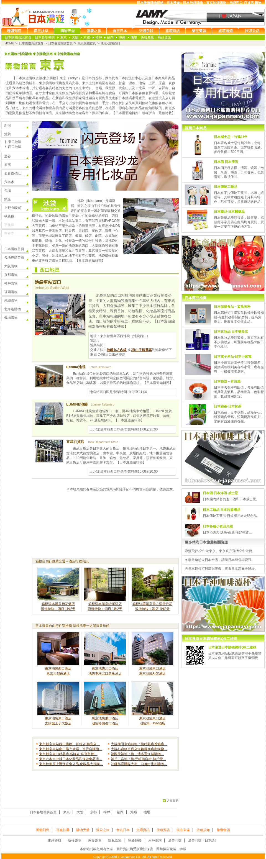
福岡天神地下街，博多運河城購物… (137, 754)
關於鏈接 (134, 840)
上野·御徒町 (13, 208)
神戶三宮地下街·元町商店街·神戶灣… (138, 759)
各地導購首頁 (14, 258)
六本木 (9, 182)
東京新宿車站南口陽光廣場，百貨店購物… (70, 749)
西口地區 (14, 147)
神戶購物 (10, 283)
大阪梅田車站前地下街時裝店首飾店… (139, 744)
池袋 (7, 134)
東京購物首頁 (87, 43)
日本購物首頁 (14, 249)
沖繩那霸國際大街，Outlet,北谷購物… (139, 764)
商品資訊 (164, 37)
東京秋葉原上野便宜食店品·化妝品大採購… (71, 764)
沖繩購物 (10, 300)
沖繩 (122, 37)
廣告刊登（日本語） (203, 840)
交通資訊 (143, 830)
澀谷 (7, 156)
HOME (9, 43)
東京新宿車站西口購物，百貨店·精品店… (69, 744)
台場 (7, 191)
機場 (134, 37)
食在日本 (123, 830)
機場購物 (10, 318)
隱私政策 (114, 840)
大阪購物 (10, 266)
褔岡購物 (10, 292)
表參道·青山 (13, 173)
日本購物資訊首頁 (18, 37)
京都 (86, 37)
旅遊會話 (223, 830)
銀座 (7, 199)
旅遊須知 (203, 830)
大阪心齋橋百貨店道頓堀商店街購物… (139, 749)
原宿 (7, 165)
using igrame (223, 426)
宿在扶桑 (63, 830)
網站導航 (54, 840)
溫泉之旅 (102, 830)
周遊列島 (42, 830)
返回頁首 (173, 800)
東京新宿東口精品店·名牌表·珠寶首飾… (68, 754)
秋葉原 (9, 216)
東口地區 (14, 142)
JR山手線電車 (141, 350)
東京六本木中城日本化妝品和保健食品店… (70, 759)
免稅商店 (147, 37)
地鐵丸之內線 (117, 350)
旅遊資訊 (163, 830)
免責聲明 (94, 840)
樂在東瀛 (183, 830)
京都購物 (10, 275)
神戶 (98, 37)
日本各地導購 (45, 37)
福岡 (110, 37)
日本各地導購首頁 (60, 43)
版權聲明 (74, 840)
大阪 (75, 37)
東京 (63, 37)
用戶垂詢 (155, 840)
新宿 (7, 125)
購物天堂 (82, 830)
